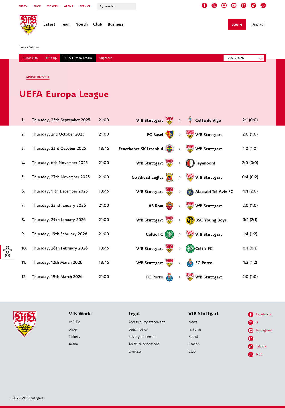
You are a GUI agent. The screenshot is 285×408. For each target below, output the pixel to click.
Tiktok (257, 346)
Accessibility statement (146, 322)
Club (192, 351)
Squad (193, 336)
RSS (255, 354)
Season (194, 344)
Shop (73, 329)
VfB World (80, 314)
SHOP (37, 6)
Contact (135, 351)
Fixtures (194, 329)
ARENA (68, 6)
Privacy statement (142, 336)
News (192, 322)
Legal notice (138, 329)
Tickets (74, 336)
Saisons (34, 47)
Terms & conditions (143, 344)
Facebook (259, 314)
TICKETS (52, 6)
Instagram (260, 330)
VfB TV (23, 6)
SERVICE (85, 6)
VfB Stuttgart (203, 314)
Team (22, 47)
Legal (134, 314)
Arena (73, 344)
